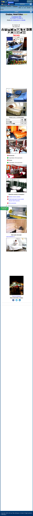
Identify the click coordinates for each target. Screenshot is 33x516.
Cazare (15, 6)
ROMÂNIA (3, 6)
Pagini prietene (28, 513)
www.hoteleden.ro (10, 236)
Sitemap (3, 514)
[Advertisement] (17, 76)
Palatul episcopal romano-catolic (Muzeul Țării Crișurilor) (16, 200)
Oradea (23, 11)
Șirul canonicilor (12, 203)
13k (11, 2)
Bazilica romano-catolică (14, 196)
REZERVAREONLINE (4, 208)
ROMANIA (26, 4)
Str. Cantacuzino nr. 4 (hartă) (18, 20)
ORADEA (9, 6)
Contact (22, 513)
